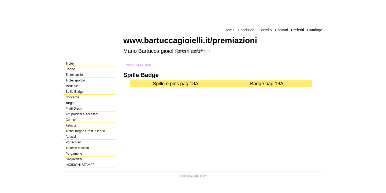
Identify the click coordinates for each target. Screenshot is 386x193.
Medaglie (72, 86)
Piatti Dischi (74, 108)
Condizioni (246, 30)
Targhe (71, 103)
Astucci (71, 125)
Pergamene (74, 153)
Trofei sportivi (75, 80)
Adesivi (71, 137)
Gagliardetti (74, 159)
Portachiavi (73, 142)
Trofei (70, 63)
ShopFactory (199, 176)
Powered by (185, 176)
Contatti (281, 30)
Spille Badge (75, 92)
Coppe (70, 69)
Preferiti (297, 30)
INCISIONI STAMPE (80, 165)
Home (230, 30)
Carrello (265, 30)
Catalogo (314, 30)
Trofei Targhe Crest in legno (85, 131)
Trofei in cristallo (77, 148)
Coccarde (72, 97)
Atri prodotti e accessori (82, 114)
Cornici (71, 120)
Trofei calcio (74, 75)
